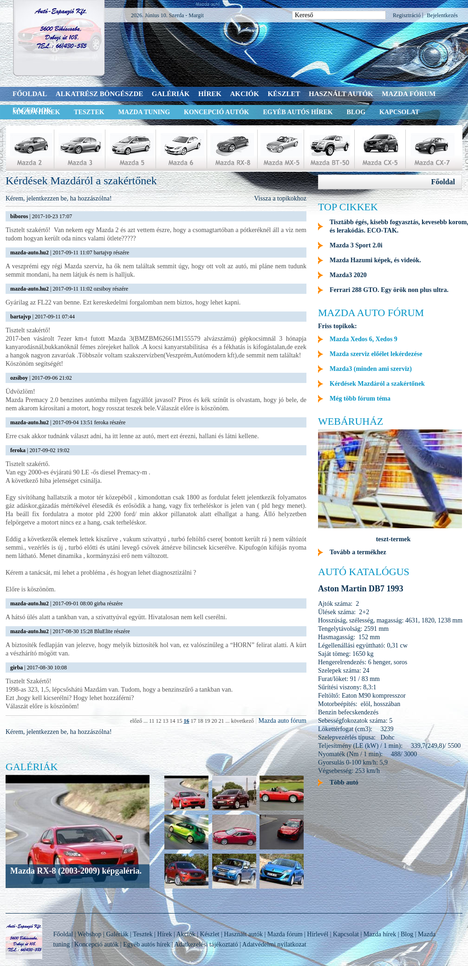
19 (207, 721)
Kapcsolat (399, 112)
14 (172, 721)
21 (221, 721)
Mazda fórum (409, 93)
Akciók (244, 93)
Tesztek (89, 112)
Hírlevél (317, 934)
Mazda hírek (380, 934)
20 (214, 721)
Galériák (171, 93)
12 (158, 721)
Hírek (209, 93)
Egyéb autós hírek (297, 112)
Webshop (90, 934)
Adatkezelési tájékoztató (206, 944)
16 (186, 721)
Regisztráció (407, 15)
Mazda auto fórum (282, 720)
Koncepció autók (216, 112)
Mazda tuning (144, 112)
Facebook (32, 110)
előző (136, 721)
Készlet (283, 93)
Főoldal (30, 93)
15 (179, 721)
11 (152, 721)
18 (200, 721)
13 (165, 721)
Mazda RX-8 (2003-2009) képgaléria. (76, 870)
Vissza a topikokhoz (280, 198)
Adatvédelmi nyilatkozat (274, 944)
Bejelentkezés (442, 15)
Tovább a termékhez (358, 552)
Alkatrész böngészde (99, 93)
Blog (356, 112)
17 (193, 721)
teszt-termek (393, 539)
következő (242, 721)
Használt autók (341, 93)
